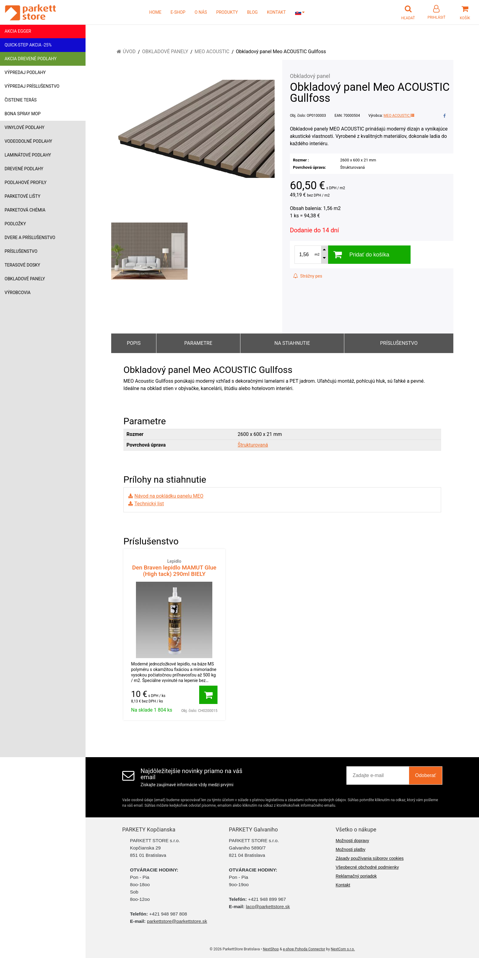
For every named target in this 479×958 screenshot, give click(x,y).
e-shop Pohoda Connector (304, 949)
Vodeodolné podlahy (28, 141)
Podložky (15, 223)
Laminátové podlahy (28, 155)
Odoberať (425, 775)
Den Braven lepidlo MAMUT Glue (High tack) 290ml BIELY (174, 567)
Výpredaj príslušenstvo (32, 86)
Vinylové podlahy (25, 127)
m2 (317, 254)
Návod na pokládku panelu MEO (168, 496)
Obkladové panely (25, 278)
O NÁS (201, 12)
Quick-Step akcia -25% (28, 44)
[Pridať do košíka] (208, 695)
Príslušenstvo (21, 251)
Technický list (149, 504)
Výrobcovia (18, 292)
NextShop (271, 949)
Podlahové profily (25, 182)
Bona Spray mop (23, 113)
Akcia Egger (18, 31)
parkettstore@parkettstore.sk (177, 921)
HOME (155, 12)
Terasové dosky (22, 265)
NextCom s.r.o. (343, 949)
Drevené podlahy (24, 168)
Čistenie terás (21, 100)
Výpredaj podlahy (25, 72)
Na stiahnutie (292, 343)
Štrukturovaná (253, 445)
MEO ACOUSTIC (399, 115)
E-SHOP (177, 12)
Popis (134, 343)
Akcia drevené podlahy (31, 58)
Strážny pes (307, 276)
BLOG (252, 12)
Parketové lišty (22, 196)
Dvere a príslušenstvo (30, 237)
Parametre (198, 343)
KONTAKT (276, 12)
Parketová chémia (25, 210)
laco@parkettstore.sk (268, 906)
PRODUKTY (227, 12)
